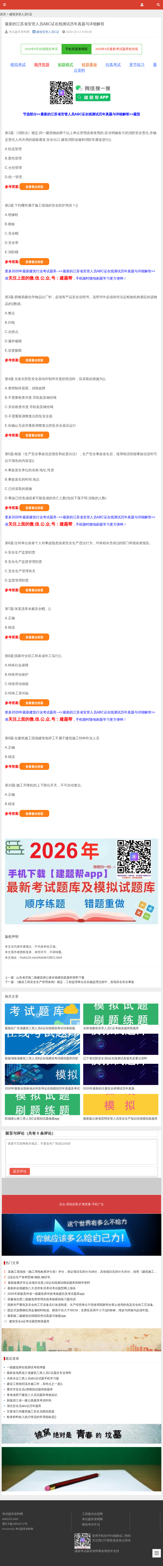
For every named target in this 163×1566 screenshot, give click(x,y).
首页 (3, 14)
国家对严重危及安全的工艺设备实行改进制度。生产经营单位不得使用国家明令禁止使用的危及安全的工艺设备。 (81, 1304)
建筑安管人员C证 (20, 14)
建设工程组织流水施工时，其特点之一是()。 (36, 1384)
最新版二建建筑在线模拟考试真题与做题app (36, 1315)
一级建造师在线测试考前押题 (26, 1367)
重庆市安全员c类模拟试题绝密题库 (30, 1389)
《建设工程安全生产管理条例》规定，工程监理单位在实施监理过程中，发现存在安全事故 (69, 982)
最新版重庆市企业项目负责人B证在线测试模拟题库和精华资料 (49, 1282)
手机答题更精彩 (76, 49)
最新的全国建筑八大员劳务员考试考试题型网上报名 (41, 1288)
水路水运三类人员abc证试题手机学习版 (33, 1378)
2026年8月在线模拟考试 (41, 49)
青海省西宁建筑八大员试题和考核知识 (32, 1395)
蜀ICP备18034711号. (15, 1523)
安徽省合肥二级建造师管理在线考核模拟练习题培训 (41, 1299)
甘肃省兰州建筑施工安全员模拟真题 (30, 1411)
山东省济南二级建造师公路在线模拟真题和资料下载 (45, 977)
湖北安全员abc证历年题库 (24, 1406)
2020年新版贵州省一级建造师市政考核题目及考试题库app (45, 1293)
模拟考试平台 (91, 1524)
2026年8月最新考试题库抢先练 (116, 49)
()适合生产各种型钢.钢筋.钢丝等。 (30, 1277)
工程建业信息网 (92, 1514)
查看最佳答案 (34, 187)
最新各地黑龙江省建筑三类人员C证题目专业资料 (39, 1372)
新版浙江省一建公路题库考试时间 (29, 1400)
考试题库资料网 (24, 1528)
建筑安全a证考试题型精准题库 (29, 1321)
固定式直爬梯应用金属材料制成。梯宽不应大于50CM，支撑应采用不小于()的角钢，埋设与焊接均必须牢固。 (79, 1310)
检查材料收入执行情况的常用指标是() (31, 1417)
